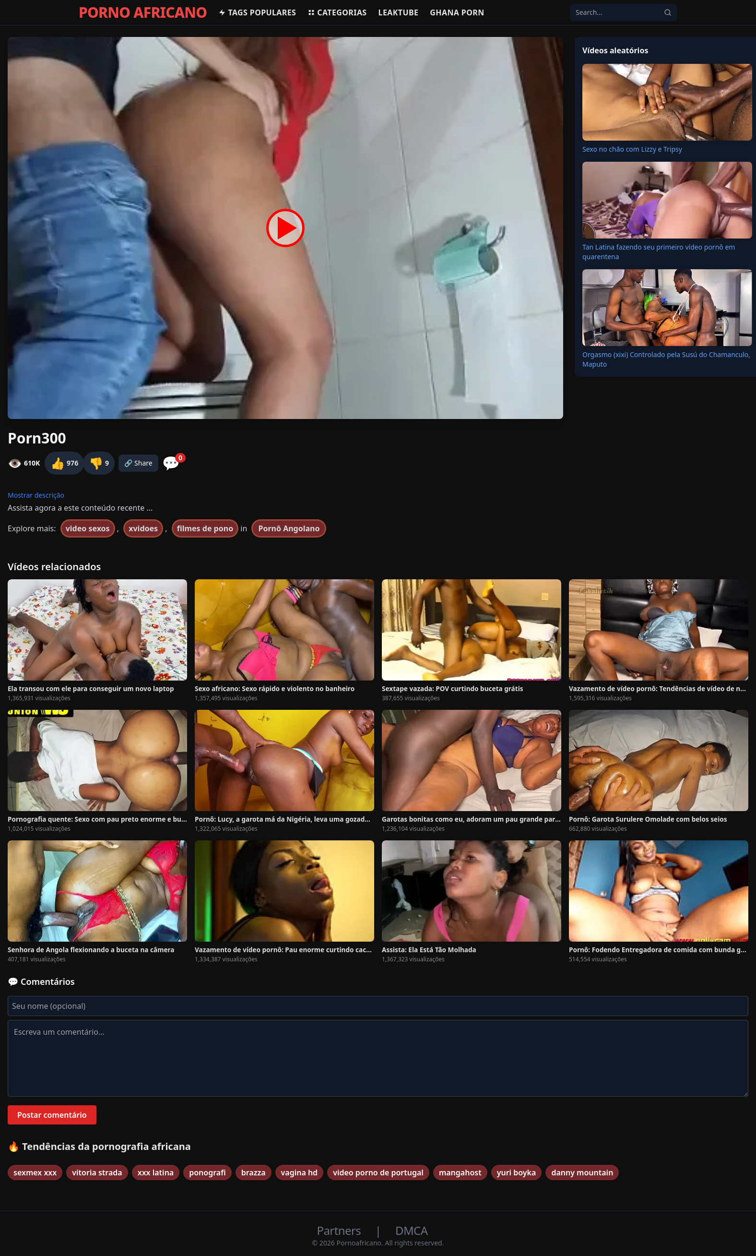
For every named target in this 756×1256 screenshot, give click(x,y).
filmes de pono (205, 528)
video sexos (88, 528)
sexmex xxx (35, 1172)
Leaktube (398, 12)
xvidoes (143, 528)
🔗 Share (138, 462)
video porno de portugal (378, 1172)
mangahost (460, 1172)
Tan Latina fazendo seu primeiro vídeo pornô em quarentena (658, 251)
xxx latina (156, 1172)
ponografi (207, 1172)
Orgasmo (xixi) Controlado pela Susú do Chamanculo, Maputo (666, 359)
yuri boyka (516, 1172)
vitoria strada (97, 1172)
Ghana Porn (457, 12)
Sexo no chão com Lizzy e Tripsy (632, 149)
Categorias (336, 12)
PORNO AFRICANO (143, 12)
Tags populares (257, 12)
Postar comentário (52, 1115)
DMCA (411, 1230)
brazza (253, 1172)
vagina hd (299, 1172)
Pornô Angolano (288, 528)
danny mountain (582, 1172)
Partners (340, 1230)
